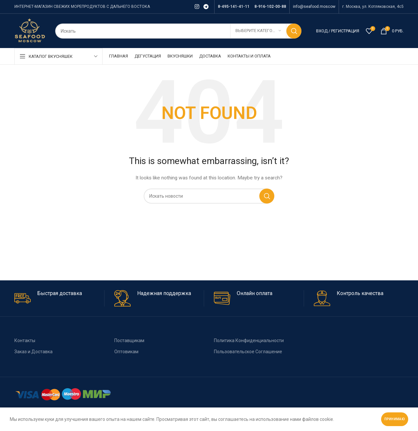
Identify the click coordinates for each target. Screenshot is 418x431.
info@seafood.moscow (314, 6)
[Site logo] (29, 30)
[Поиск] (178, 31)
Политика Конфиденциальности (249, 340)
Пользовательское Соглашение (248, 351)
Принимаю (394, 419)
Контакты (24, 340)
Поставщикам (129, 340)
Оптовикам (126, 351)
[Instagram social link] (196, 7)
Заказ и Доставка (33, 351)
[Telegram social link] (206, 7)
